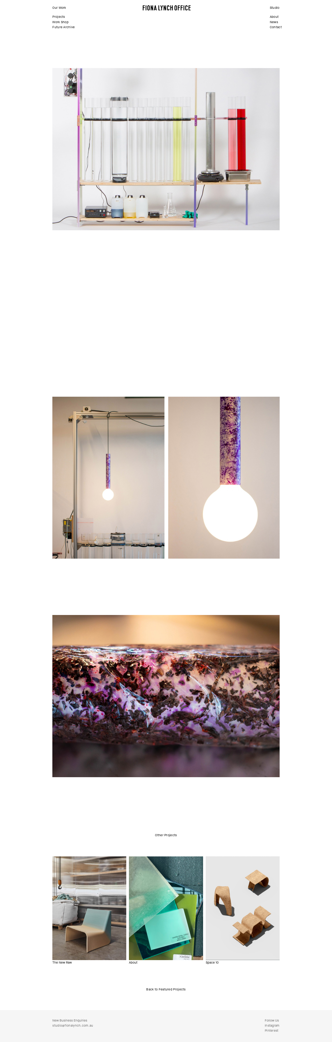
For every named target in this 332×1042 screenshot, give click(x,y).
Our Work (59, 8)
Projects (58, 17)
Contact (276, 27)
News (274, 22)
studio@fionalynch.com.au (72, 1025)
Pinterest (272, 1030)
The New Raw (62, 962)
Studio (275, 8)
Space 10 (212, 962)
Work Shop (60, 22)
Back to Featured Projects (166, 989)
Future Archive (63, 27)
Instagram (272, 1025)
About (274, 17)
